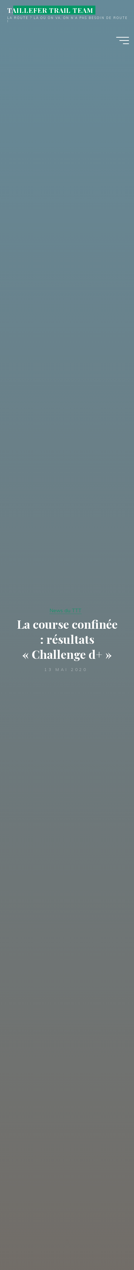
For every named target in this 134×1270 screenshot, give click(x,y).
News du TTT (65, 610)
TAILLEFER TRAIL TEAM (50, 9)
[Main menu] (122, 40)
